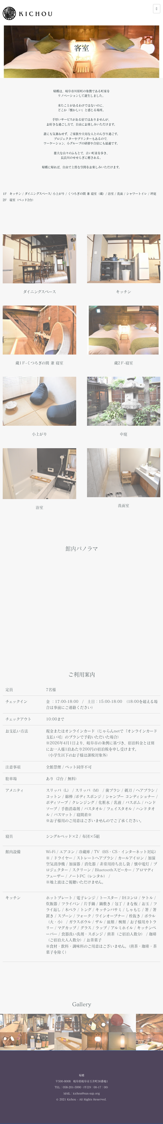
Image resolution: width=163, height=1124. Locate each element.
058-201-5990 (72, 1087)
